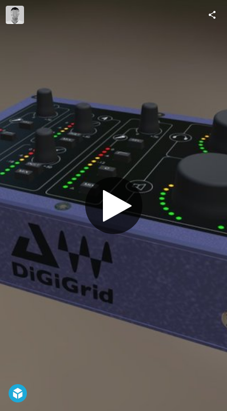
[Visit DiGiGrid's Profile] (15, 15)
